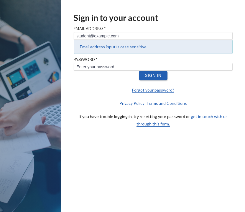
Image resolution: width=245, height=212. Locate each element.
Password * (86, 60)
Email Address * (90, 29)
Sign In (153, 75)
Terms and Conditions (166, 103)
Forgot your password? (153, 89)
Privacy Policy (131, 103)
